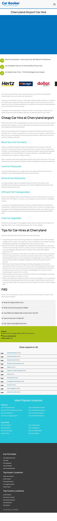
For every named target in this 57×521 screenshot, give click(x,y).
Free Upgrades (7, 463)
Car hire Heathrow (7, 413)
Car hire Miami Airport (8, 407)
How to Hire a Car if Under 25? (14, 318)
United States (7, 495)
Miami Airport (7, 479)
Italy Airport (6, 505)
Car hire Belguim (33, 428)
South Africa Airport (9, 497)
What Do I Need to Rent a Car (14, 302)
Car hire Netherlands (35, 430)
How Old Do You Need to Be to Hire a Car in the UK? (21, 313)
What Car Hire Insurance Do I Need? (16, 308)
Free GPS (5, 460)
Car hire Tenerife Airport (36, 413)
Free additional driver (9, 458)
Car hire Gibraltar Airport (36, 416)
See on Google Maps (8, 336)
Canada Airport (7, 502)
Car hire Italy (5, 433)
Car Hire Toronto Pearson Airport (11, 410)
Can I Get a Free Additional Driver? (15, 323)
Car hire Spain (5, 428)
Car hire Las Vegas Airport (9, 416)
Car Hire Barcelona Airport (36, 410)
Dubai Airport (7, 487)
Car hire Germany (34, 425)
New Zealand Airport (9, 500)
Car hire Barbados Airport (36, 407)
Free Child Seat (7, 466)
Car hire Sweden (33, 433)
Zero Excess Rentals (9, 468)
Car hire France (6, 425)
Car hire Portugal (6, 430)
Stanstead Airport (8, 481)
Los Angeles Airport (8, 484)
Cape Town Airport (8, 476)
